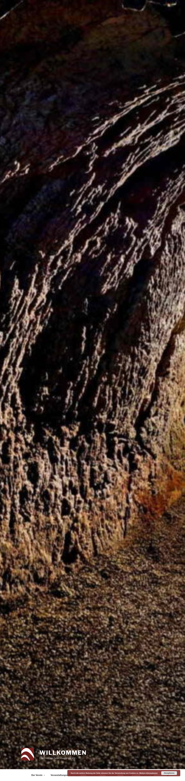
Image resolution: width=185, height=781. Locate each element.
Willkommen (63, 752)
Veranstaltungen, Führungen (65, 775)
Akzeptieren (169, 773)
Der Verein (38, 775)
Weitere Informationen (148, 773)
